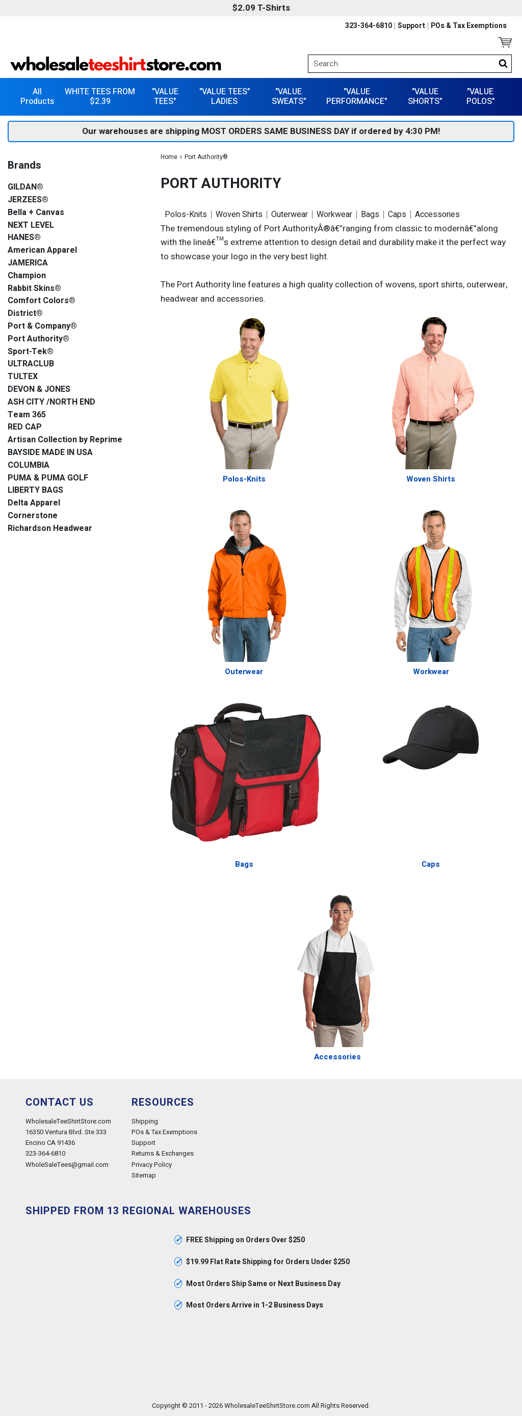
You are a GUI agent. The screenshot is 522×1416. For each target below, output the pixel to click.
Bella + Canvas (36, 212)
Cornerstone (33, 516)
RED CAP (25, 427)
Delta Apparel (34, 503)
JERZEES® (28, 200)
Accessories (437, 214)
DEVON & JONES (39, 389)
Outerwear (289, 214)
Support (411, 26)
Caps (397, 214)
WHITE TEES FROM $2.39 (100, 97)
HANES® (24, 237)
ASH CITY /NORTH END (51, 402)
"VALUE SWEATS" (289, 97)
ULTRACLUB (31, 364)
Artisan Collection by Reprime (65, 440)
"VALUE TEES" (165, 97)
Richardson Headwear (50, 528)
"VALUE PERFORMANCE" (356, 97)
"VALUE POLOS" (480, 97)
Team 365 (27, 415)
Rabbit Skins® (34, 288)
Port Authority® (38, 339)
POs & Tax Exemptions (469, 26)
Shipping (145, 1121)
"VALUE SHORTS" (425, 97)
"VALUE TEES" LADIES (224, 97)
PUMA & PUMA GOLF (48, 478)
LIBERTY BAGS (35, 490)
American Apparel (42, 250)
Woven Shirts (239, 214)
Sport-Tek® (31, 351)
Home (169, 157)
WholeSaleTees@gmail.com (67, 1164)
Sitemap (144, 1175)
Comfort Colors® (41, 301)
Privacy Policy (152, 1164)
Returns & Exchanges (163, 1153)
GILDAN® (25, 187)
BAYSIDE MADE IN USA (50, 452)
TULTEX (23, 376)
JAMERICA (28, 263)
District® (25, 313)
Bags (370, 214)
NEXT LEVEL (31, 225)
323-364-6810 (368, 26)
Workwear (334, 214)
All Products (37, 97)
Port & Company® (42, 326)
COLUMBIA (28, 465)
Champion (27, 276)
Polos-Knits (186, 214)
